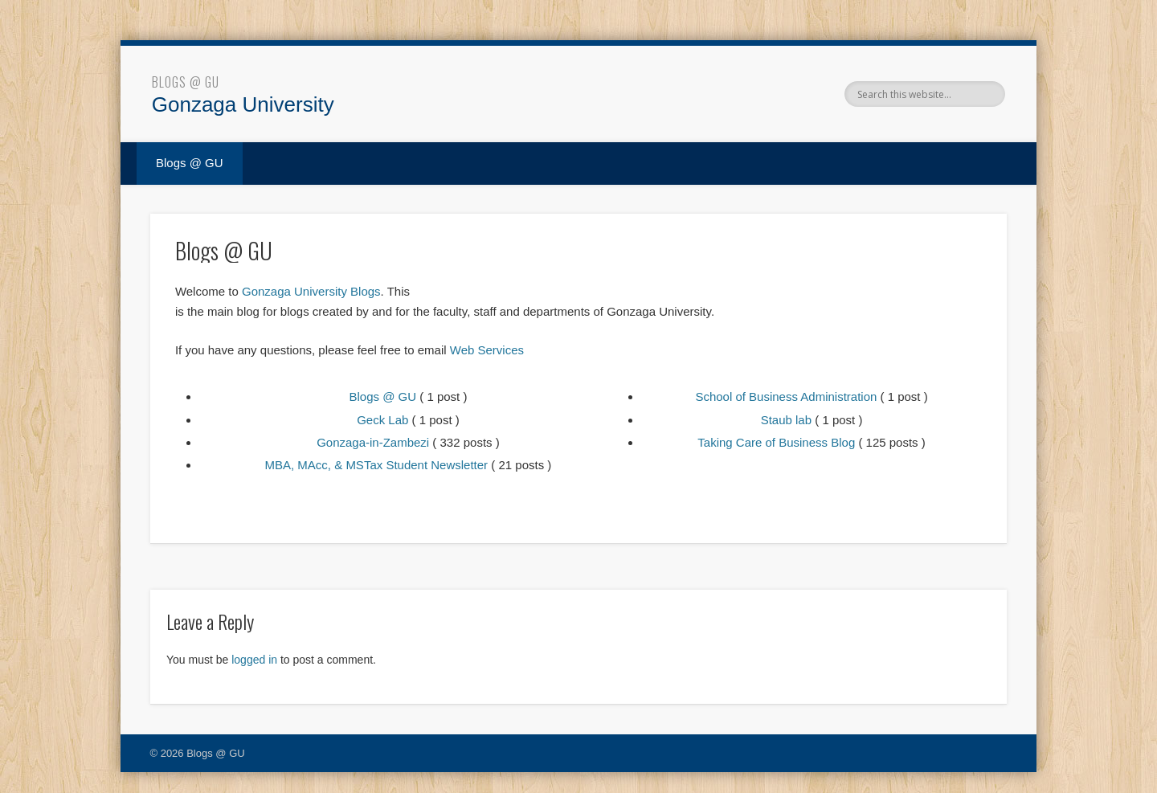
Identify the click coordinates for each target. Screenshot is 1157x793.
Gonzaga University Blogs (311, 291)
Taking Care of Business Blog (776, 442)
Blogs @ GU (185, 82)
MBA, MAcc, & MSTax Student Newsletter (377, 465)
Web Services (487, 350)
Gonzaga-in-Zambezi (373, 442)
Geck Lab (382, 420)
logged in (254, 659)
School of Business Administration (786, 396)
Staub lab (786, 420)
